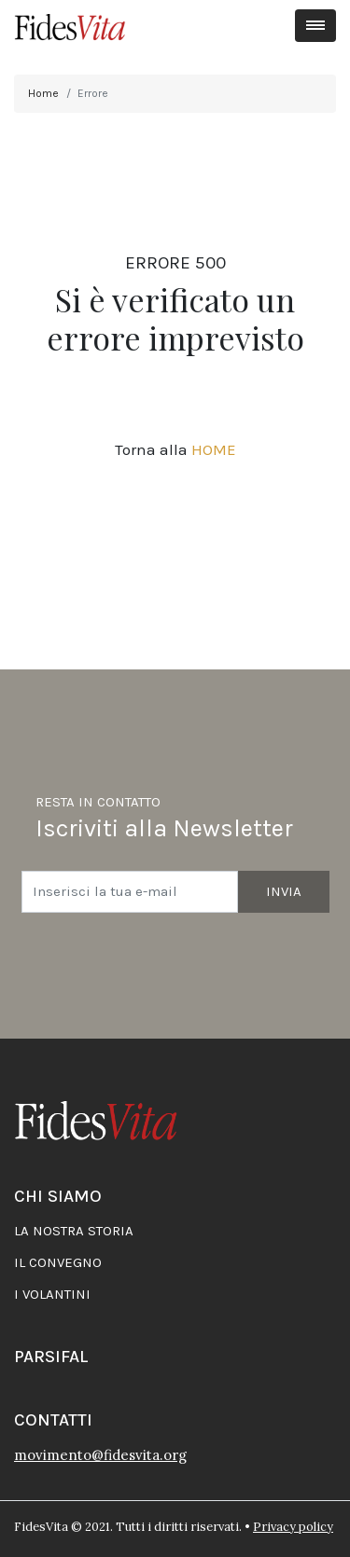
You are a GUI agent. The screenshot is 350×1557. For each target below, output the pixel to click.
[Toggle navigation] (316, 25)
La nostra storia (73, 1230)
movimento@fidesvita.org (100, 1455)
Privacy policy (293, 1527)
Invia (283, 891)
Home (43, 93)
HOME (213, 449)
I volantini (52, 1294)
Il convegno (58, 1262)
